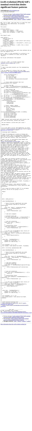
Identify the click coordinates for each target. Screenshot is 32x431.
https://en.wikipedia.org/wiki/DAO (10, 164)
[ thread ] (19, 19)
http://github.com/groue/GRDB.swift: (20, 80)
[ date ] (15, 19)
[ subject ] (24, 19)
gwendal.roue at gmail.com (8, 70)
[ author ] (29, 19)
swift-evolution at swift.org (14, 149)
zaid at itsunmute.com (14, 10)
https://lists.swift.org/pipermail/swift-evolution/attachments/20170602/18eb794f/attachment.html (16, 367)
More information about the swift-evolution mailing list (13, 380)
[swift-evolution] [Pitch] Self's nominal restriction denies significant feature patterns (16, 15)
